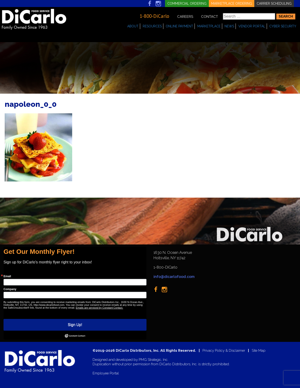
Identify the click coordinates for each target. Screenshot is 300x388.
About (133, 26)
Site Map (259, 351)
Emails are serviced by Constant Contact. (99, 307)
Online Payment (179, 26)
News (229, 26)
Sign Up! (75, 325)
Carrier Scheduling (274, 3)
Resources (152, 26)
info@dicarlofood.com (174, 276)
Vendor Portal (251, 26)
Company (10, 289)
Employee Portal (106, 373)
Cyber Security (282, 26)
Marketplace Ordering (231, 3)
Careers (185, 17)
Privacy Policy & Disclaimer (223, 351)
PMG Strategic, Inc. (153, 360)
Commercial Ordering (186, 3)
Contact (209, 17)
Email (7, 276)
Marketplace (209, 26)
